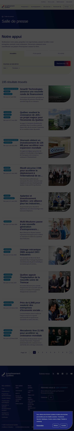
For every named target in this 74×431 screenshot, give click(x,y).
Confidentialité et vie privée (22, 427)
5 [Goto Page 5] (50, 352)
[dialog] (53, 420)
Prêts (3, 388)
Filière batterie (19, 403)
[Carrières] (43, 2)
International (19, 390)
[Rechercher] (62, 63)
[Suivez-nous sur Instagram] (67, 377)
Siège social (31, 395)
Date (5, 68)
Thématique (16, 68)
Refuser (56, 425)
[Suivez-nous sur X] (53, 377)
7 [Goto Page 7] (58, 352)
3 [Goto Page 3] (42, 352)
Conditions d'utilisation (7, 427)
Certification (5, 417)
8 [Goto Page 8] (62, 352)
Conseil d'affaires (6, 398)
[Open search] (57, 7)
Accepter (63, 425)
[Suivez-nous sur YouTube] (71, 377)
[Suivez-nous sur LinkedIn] (62, 377)
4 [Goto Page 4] (46, 352)
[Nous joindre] (69, 2)
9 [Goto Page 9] (66, 352)
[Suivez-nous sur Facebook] (58, 377)
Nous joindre (30, 386)
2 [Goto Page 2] (38, 352)
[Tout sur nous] (51, 2)
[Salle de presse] (60, 2)
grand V (18, 393)
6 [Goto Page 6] (54, 352)
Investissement (5, 391)
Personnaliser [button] (40, 425)
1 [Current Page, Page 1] (34, 352)
